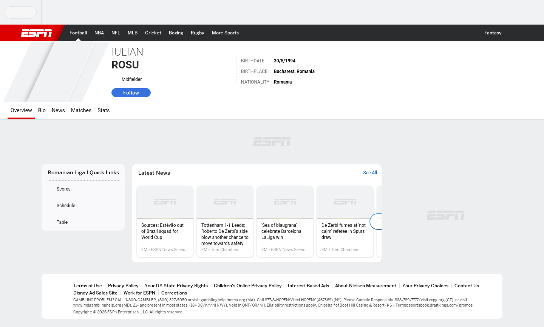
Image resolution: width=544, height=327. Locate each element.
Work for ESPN (139, 293)
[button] (512, 33)
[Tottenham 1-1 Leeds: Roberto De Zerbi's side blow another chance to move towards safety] (225, 221)
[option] (165, 221)
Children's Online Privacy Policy (248, 285)
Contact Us (466, 285)
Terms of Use (87, 285)
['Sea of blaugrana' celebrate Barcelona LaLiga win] (285, 221)
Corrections (174, 293)
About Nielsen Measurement (365, 285)
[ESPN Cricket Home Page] (153, 33)
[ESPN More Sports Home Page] (225, 33)
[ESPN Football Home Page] (78, 33)
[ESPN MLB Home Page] (133, 33)
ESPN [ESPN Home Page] (36, 33)
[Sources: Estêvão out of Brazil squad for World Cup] (165, 221)
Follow (131, 92)
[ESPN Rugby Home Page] (197, 33)
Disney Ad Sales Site (95, 293)
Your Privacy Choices (425, 285)
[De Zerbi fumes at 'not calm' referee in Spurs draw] (345, 221)
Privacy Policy (123, 285)
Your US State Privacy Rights (176, 285)
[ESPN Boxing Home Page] (176, 33)
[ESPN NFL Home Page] (115, 33)
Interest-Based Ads (308, 285)
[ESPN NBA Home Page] (99, 33)
